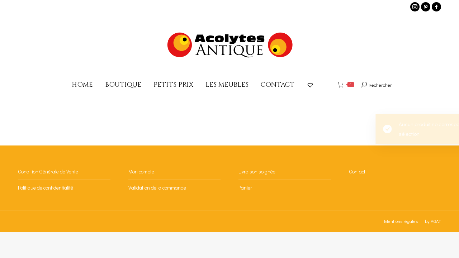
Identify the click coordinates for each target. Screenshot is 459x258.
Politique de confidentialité (45, 187)
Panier (245, 187)
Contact (357, 171)
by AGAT (433, 221)
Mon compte (141, 171)
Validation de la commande (157, 187)
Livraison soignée (256, 171)
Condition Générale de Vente (48, 171)
